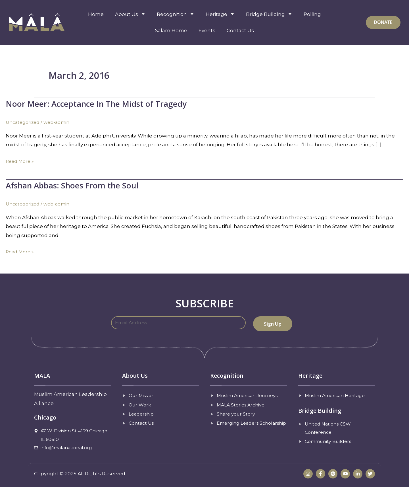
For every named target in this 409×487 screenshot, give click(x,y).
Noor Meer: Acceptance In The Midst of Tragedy (105, 103)
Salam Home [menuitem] (171, 30)
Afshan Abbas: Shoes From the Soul (78, 185)
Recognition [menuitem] (175, 14)
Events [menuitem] (207, 30)
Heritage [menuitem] (220, 14)
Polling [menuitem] (312, 14)
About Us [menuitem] (130, 14)
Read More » (21, 161)
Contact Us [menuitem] (240, 30)
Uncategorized (24, 122)
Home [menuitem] (96, 14)
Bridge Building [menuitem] (269, 14)
